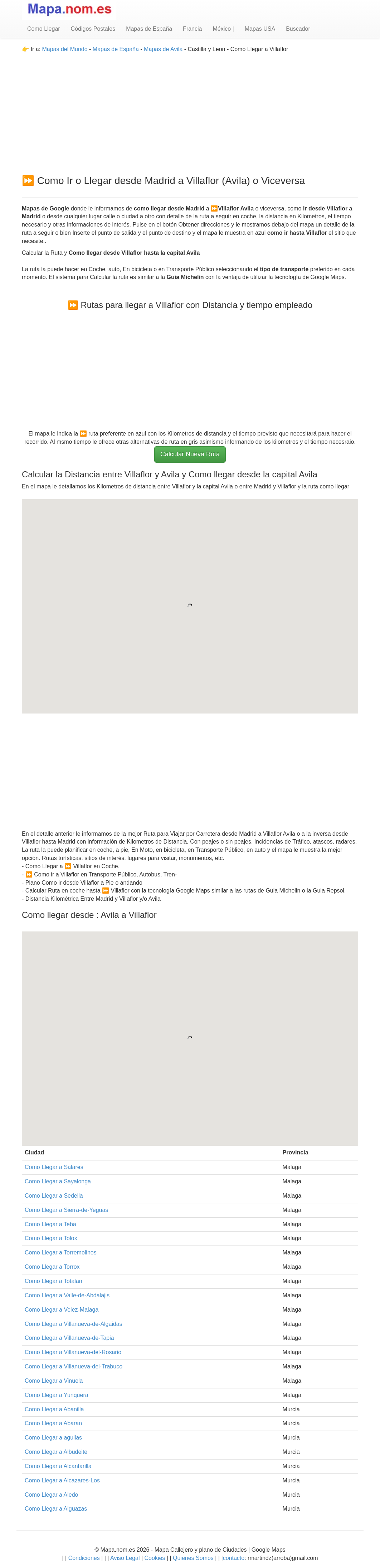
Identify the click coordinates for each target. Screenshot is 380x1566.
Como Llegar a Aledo (51, 1495)
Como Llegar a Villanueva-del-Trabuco (73, 1366)
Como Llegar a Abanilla (54, 1409)
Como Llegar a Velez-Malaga (61, 1310)
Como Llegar (43, 29)
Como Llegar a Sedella (54, 1196)
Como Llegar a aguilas (53, 1438)
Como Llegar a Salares (54, 1167)
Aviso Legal (125, 1558)
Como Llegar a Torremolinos (61, 1252)
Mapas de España (149, 29)
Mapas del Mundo (64, 49)
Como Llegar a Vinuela (54, 1381)
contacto (233, 1558)
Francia (192, 29)
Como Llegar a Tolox (51, 1238)
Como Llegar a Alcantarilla (58, 1466)
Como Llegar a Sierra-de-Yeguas (66, 1210)
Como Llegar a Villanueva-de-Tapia (69, 1338)
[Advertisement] (190, 104)
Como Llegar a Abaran (53, 1423)
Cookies (156, 1558)
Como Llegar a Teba (50, 1224)
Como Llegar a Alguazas (56, 1509)
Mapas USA (260, 29)
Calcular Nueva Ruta (190, 454)
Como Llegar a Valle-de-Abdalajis (67, 1295)
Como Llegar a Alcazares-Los (62, 1480)
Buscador (298, 29)
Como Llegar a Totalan (53, 1281)
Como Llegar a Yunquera (56, 1395)
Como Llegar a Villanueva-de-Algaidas (73, 1324)
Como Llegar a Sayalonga (58, 1181)
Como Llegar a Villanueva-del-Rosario (73, 1352)
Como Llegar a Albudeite (56, 1452)
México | (223, 29)
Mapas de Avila (163, 49)
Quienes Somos (193, 1558)
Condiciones (84, 1558)
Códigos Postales (93, 29)
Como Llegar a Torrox (52, 1267)
